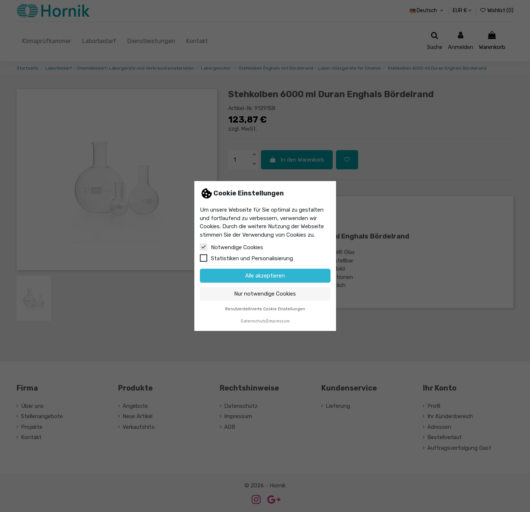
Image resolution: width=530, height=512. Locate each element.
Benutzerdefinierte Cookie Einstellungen (265, 309)
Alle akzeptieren (265, 275)
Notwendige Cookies (231, 247)
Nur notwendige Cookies (265, 293)
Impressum (279, 321)
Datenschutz (253, 321)
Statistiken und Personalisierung (246, 258)
